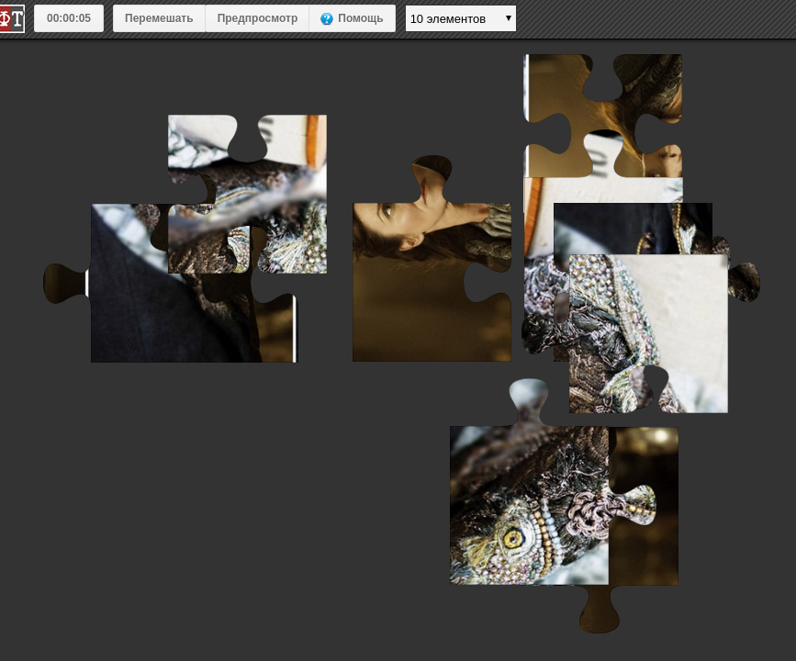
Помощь (360, 18)
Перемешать (159, 18)
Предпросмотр (258, 18)
